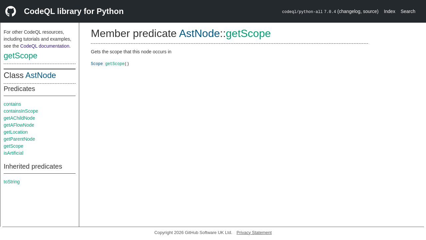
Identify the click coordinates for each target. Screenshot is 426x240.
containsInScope (21, 111)
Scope (97, 63)
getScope (20, 55)
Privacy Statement (254, 232)
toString (12, 181)
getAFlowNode (19, 125)
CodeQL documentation (44, 46)
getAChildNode (19, 118)
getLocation (16, 132)
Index (389, 11)
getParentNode (19, 139)
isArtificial (13, 153)
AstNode (40, 75)
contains (12, 104)
